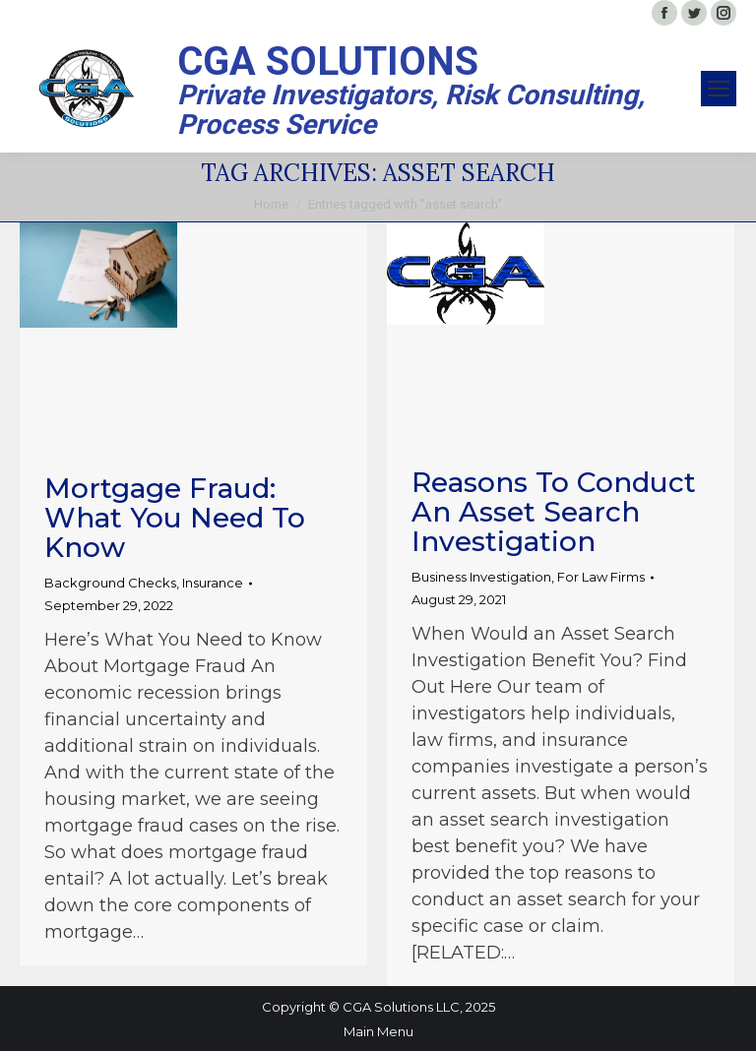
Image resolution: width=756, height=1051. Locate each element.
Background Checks (110, 582)
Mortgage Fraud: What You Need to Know (174, 517)
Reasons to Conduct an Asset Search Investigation (553, 511)
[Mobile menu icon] (718, 88)
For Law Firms (601, 577)
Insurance (212, 582)
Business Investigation (481, 577)
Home (271, 204)
